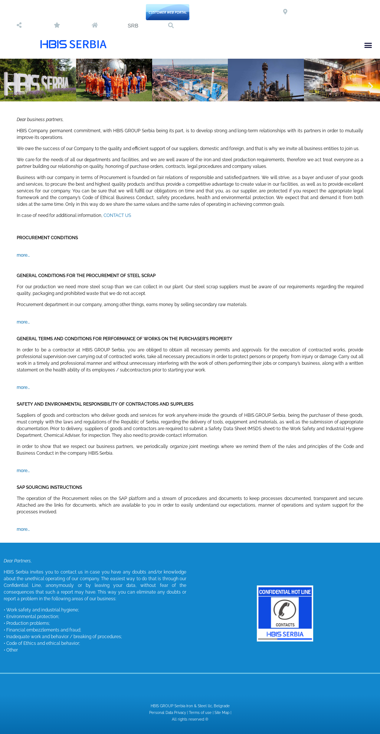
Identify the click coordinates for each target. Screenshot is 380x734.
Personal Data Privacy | (169, 713)
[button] (171, 25)
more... (23, 255)
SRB (133, 26)
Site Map (221, 713)
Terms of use (200, 713)
